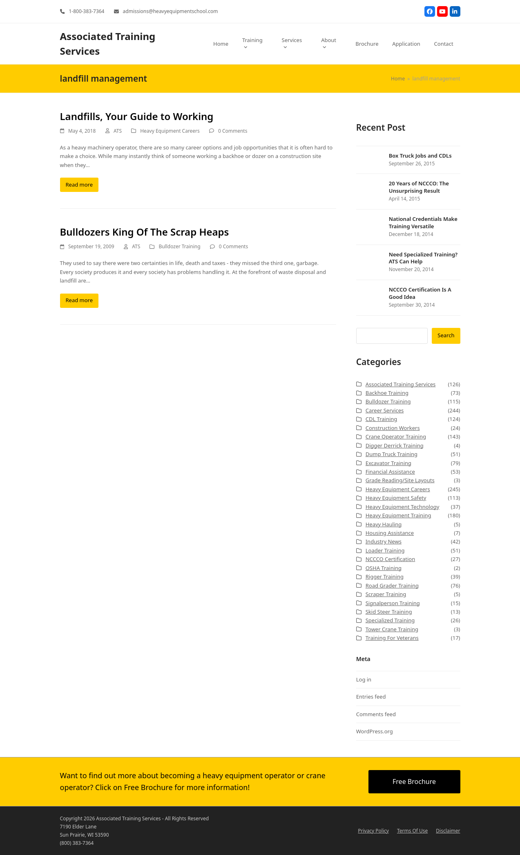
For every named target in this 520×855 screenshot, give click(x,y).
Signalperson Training (393, 603)
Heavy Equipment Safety (396, 497)
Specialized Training (390, 620)
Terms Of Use (412, 830)
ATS (118, 130)
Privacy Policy (373, 830)
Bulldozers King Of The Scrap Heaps (144, 231)
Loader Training (385, 550)
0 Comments (232, 130)
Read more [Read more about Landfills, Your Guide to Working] (79, 184)
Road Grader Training (392, 585)
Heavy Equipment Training (398, 515)
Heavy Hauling (384, 524)
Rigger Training (385, 576)
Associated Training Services (401, 384)
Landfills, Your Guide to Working (137, 116)
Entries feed (371, 696)
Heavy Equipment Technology (403, 506)
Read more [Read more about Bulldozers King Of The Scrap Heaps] (79, 300)
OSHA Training (384, 568)
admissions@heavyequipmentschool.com (170, 11)
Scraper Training (386, 594)
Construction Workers (393, 428)
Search (445, 335)
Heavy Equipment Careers (170, 130)
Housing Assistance (390, 533)
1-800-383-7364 (86, 11)
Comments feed (376, 714)
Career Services (385, 410)
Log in (363, 679)
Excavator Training (388, 463)
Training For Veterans (392, 637)
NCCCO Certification (390, 559)
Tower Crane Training (392, 629)
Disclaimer (448, 830)
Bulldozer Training (179, 246)
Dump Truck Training (391, 454)
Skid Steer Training (389, 611)
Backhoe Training (387, 392)
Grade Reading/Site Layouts (400, 480)
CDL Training (381, 419)
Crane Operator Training (396, 436)
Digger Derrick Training (395, 445)
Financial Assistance (390, 471)
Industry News (384, 541)
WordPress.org (374, 731)
